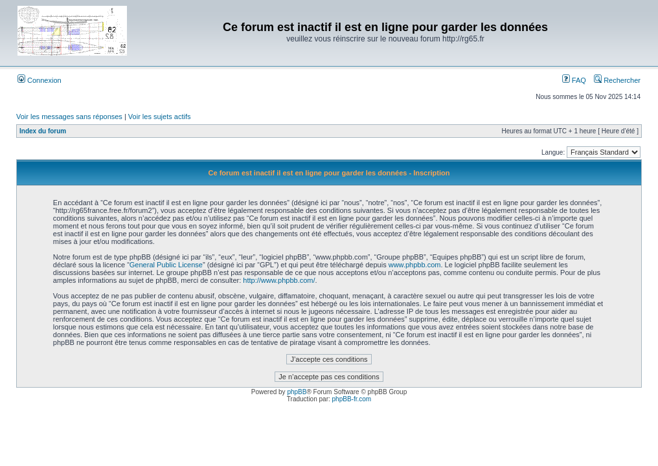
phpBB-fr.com (352, 399)
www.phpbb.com (415, 265)
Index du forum (42, 131)
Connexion (39, 80)
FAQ (574, 80)
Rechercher (617, 80)
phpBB (296, 391)
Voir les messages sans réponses (69, 116)
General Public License (166, 265)
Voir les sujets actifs (159, 116)
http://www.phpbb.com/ (279, 280)
